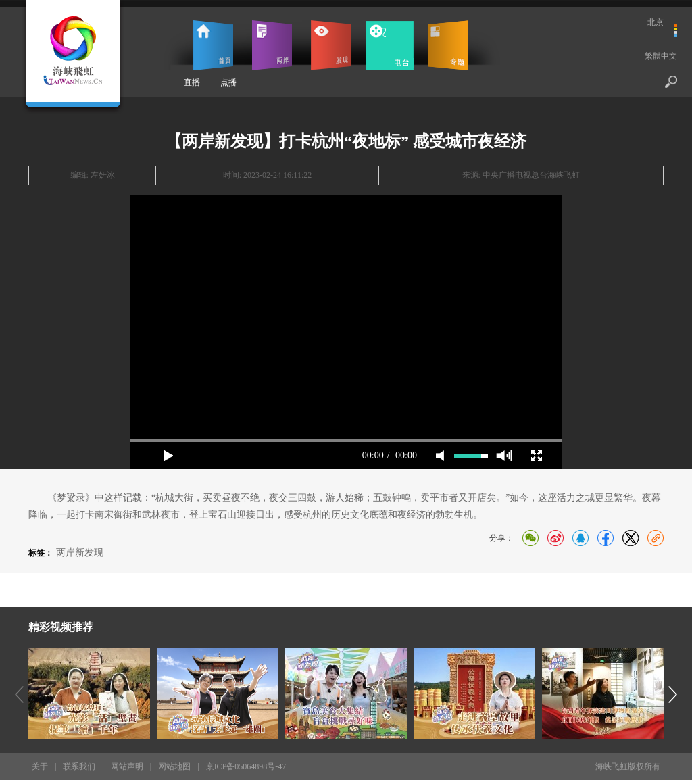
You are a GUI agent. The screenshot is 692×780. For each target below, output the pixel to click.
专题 (448, 45)
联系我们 (79, 766)
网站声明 (127, 766)
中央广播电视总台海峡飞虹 (531, 175)
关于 (40, 766)
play (168, 455)
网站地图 (174, 766)
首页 (213, 45)
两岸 (272, 45)
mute (440, 455)
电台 (390, 45)
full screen (536, 455)
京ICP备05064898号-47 (246, 766)
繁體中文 (661, 56)
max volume (504, 455)
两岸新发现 (79, 552)
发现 (331, 45)
